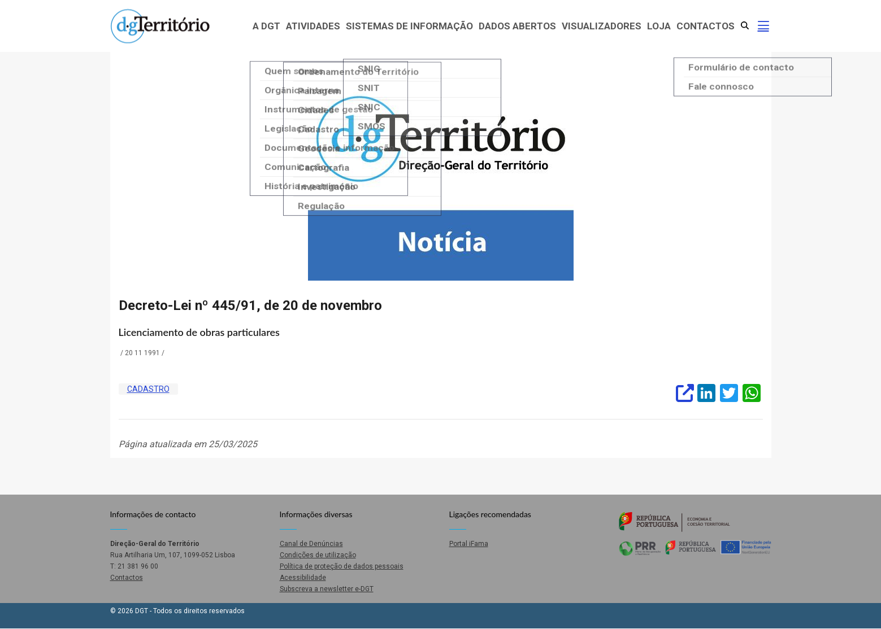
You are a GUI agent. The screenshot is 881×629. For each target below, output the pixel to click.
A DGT (266, 26)
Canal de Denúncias (311, 544)
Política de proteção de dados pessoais (341, 566)
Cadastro (148, 389)
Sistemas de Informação (409, 26)
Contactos (705, 26)
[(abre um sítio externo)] (683, 392)
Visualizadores (601, 26)
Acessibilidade (303, 578)
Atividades (313, 26)
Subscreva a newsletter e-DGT (327, 589)
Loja (659, 26)
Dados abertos (517, 26)
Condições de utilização (318, 555)
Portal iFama (468, 544)
